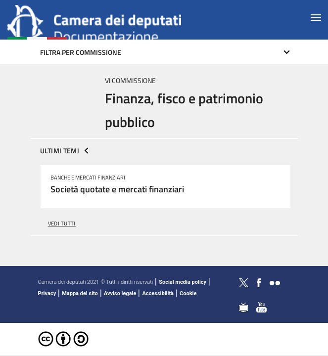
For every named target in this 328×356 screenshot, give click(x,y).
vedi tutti (62, 223)
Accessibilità (158, 293)
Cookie (188, 293)
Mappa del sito (80, 293)
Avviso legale (120, 293)
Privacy (47, 293)
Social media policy (182, 282)
